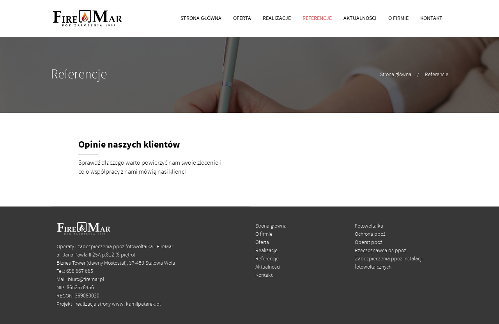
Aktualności (267, 267)
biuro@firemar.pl (86, 279)
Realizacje (266, 251)
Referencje (436, 74)
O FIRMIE (398, 18)
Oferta (262, 242)
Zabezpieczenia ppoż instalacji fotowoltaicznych (389, 263)
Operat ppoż (368, 242)
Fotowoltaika (369, 226)
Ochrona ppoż (370, 234)
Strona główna (395, 74)
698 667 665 (79, 271)
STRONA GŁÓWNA (200, 18)
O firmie (264, 234)
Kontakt (264, 275)
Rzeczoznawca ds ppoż (380, 251)
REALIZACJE (277, 18)
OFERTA (242, 18)
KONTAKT (431, 18)
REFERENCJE (317, 18)
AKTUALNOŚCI (360, 18)
